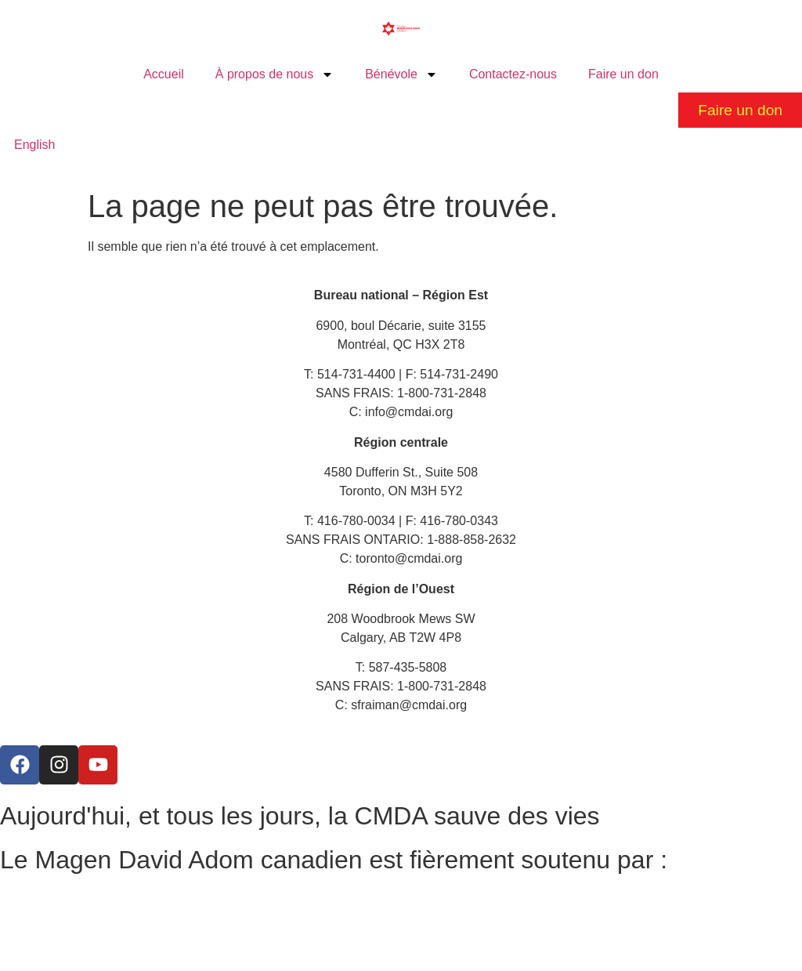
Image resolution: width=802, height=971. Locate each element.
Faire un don (623, 74)
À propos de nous (274, 74)
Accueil (163, 74)
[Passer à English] (34, 145)
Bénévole (401, 74)
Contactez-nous (513, 74)
